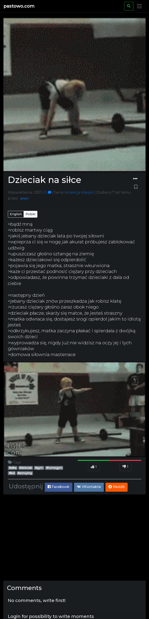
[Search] (128, 6)
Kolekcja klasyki (79, 192)
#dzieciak (25, 467)
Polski (30, 214)
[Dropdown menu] (135, 179)
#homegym (54, 467)
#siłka (12, 467)
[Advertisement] (74, 537)
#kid (12, 473)
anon (24, 198)
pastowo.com (19, 6)
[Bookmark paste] (135, 187)
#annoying (24, 473)
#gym (39, 467)
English (16, 214)
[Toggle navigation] (139, 6)
